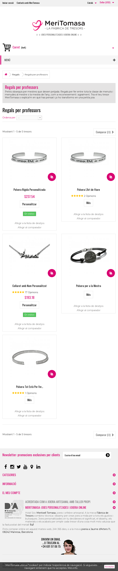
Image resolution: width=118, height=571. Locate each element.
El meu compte (11, 493)
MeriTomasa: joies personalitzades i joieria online (55, 507)
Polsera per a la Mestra (88, 286)
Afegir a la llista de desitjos (29, 223)
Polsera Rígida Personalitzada (29, 189)
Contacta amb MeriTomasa (28, 2)
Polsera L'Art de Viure (88, 189)
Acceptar (109, 566)
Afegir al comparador (29, 227)
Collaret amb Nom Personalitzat (29, 286)
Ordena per (8, 117)
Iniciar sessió (8, 2)
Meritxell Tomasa (46, 512)
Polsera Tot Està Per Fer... (29, 387)
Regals (15, 74)
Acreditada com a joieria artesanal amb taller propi (57, 502)
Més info (72, 568)
